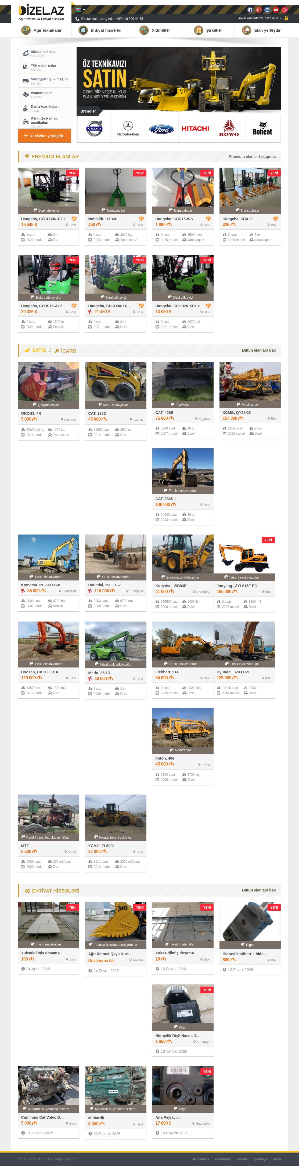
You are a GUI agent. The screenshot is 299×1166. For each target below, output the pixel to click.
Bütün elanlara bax (259, 350)
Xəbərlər (242, 1159)
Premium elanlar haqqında (252, 156)
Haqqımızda (200, 1159)
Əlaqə (276, 1159)
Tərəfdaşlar (222, 1159)
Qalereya (260, 1159)
